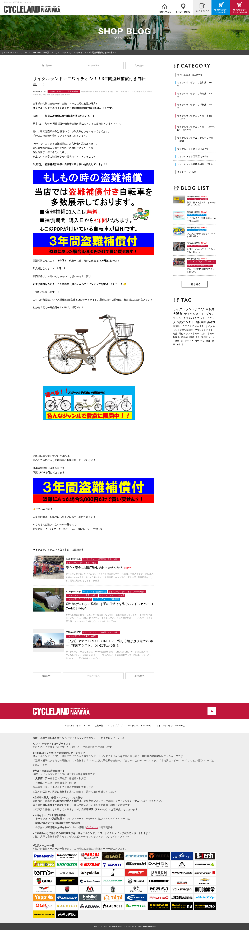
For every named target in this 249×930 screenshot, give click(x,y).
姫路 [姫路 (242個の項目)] (175, 333)
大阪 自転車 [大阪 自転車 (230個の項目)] (207, 333)
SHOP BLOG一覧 (41, 52)
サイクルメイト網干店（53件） (193, 149)
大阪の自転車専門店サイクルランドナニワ (123, 926)
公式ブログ (92, 827)
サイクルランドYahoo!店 (139, 725)
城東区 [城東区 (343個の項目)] (177, 326)
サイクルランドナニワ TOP (77, 725)
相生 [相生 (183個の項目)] (197, 341)
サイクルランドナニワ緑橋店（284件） (195, 106)
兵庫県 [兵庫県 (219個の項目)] (176, 337)
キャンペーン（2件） (188, 172)
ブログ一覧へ (93, 65)
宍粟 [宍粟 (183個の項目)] (202, 341)
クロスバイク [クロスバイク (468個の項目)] (191, 318)
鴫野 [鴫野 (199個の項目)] (192, 337)
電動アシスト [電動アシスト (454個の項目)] (185, 322)
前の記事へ (47, 65)
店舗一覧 (99, 725)
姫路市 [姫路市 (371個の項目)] (211, 322)
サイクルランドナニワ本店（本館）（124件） (195, 117)
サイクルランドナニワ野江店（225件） (195, 95)
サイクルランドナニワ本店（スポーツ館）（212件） (196, 128)
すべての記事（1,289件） (190, 74)
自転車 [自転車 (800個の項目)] (210, 309)
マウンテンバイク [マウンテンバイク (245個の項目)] (204, 330)
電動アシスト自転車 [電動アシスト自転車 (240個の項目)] (189, 333)
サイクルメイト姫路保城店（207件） (196, 164)
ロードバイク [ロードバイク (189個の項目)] (187, 341)
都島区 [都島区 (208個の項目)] (184, 337)
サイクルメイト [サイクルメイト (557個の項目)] (194, 314)
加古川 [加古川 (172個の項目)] (180, 344)
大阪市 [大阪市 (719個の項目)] (177, 314)
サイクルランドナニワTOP (14, 52)
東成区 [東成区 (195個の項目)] (204, 337)
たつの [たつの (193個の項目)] (212, 337)
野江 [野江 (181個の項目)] (208, 341)
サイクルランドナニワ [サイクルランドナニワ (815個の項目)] (188, 309)
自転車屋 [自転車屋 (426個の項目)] (200, 322)
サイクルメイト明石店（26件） (193, 156)
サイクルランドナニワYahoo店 (170, 725)
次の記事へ (140, 65)
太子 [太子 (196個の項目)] (198, 337)
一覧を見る (194, 284)
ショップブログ (115, 725)
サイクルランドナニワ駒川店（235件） (195, 84)
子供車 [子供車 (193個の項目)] (176, 341)
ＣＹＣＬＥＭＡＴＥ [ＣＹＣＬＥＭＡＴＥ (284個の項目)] (193, 326)
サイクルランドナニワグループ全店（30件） (195, 140)
